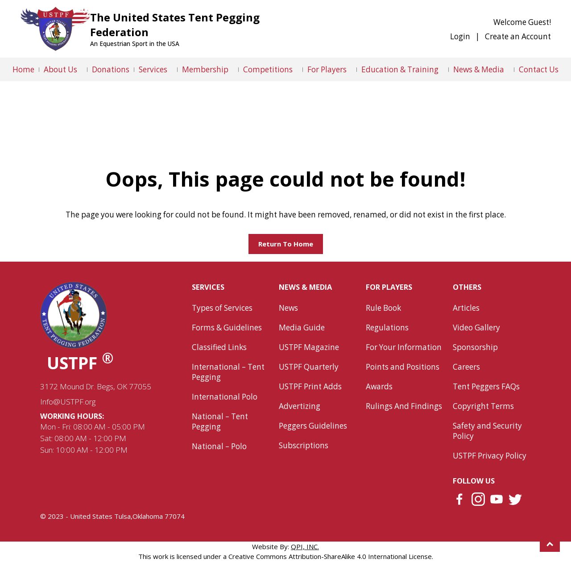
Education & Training (400, 69)
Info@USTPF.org (67, 401)
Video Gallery (476, 327)
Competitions (268, 69)
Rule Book (383, 308)
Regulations (387, 327)
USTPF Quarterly (309, 367)
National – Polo (219, 446)
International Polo (224, 397)
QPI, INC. (305, 546)
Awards (379, 386)
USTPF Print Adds (310, 386)
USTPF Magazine (309, 347)
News (288, 308)
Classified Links (219, 347)
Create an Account (518, 36)
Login (460, 36)
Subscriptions (303, 445)
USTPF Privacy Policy (489, 455)
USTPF (80, 362)
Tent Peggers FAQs (486, 386)
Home (23, 69)
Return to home (285, 243)
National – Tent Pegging (220, 421)
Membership (205, 69)
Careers (466, 367)
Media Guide (302, 327)
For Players (327, 69)
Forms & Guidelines (227, 327)
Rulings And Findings (404, 406)
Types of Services (222, 308)
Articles (466, 308)
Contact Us (539, 69)
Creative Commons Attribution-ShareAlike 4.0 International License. (330, 556)
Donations (110, 69)
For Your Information (404, 347)
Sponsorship (475, 347)
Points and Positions (402, 367)
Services (153, 69)
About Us (60, 69)
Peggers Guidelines (313, 426)
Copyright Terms (483, 406)
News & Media (478, 69)
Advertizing (299, 406)
